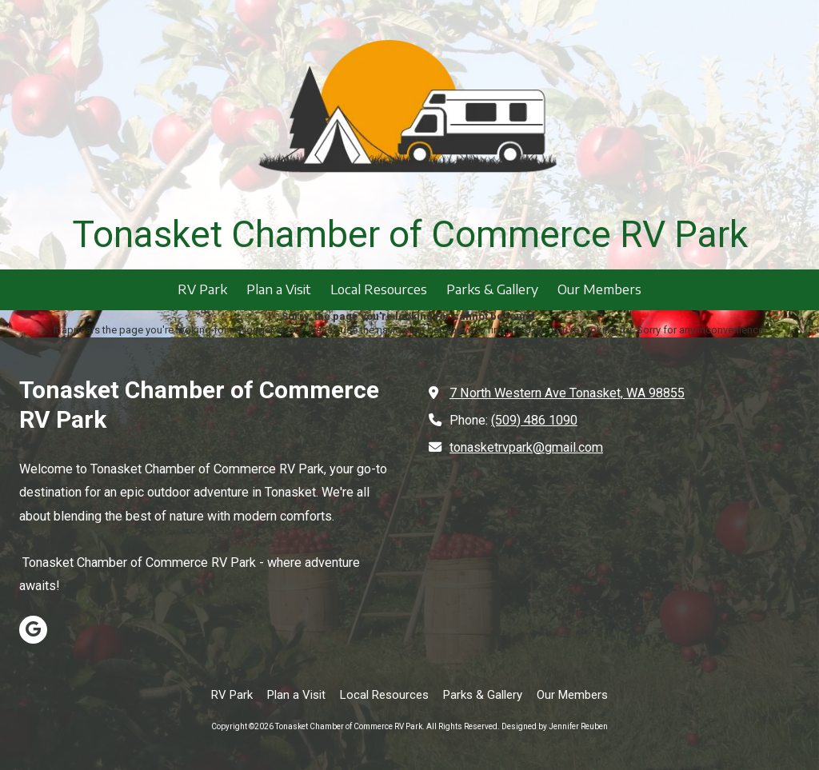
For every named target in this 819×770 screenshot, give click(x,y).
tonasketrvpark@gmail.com (526, 447)
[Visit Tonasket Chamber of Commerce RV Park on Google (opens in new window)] (33, 630)
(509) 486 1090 (534, 420)
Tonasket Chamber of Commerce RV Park (410, 234)
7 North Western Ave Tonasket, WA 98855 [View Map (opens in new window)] (567, 393)
